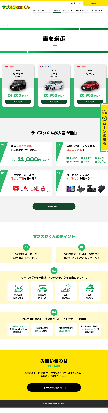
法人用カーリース (83, 10)
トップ (2, 25)
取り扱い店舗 (97, 10)
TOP (34, 10)
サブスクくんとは (45, 10)
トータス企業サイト (73, 3)
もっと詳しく (54, 207)
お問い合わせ (95, 3)
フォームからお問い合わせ (54, 388)
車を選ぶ (57, 10)
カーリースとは (68, 10)
